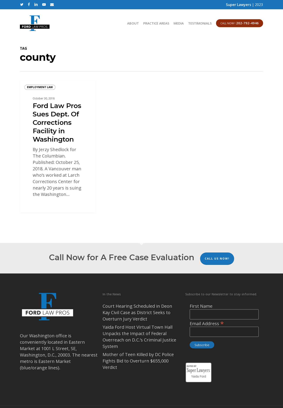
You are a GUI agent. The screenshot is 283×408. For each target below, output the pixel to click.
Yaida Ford (198, 376)
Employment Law (40, 87)
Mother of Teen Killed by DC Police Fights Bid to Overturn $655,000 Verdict (138, 360)
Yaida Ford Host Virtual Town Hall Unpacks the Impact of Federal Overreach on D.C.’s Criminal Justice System (139, 336)
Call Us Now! (217, 258)
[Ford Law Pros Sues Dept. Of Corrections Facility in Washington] (58, 146)
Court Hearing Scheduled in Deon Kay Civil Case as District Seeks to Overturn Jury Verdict (137, 312)
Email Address (207, 323)
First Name (201, 306)
